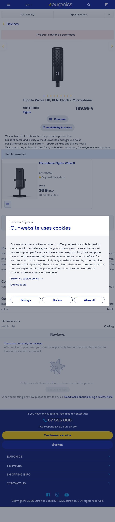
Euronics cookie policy (27, 278)
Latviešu (15, 222)
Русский (28, 222)
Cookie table (18, 284)
